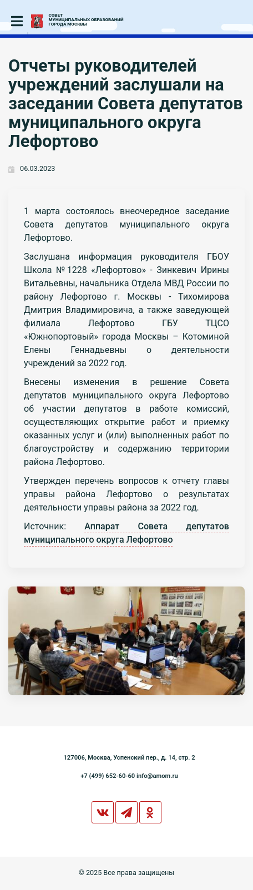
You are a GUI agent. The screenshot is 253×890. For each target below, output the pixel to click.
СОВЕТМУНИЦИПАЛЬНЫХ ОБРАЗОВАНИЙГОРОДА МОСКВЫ (86, 20)
